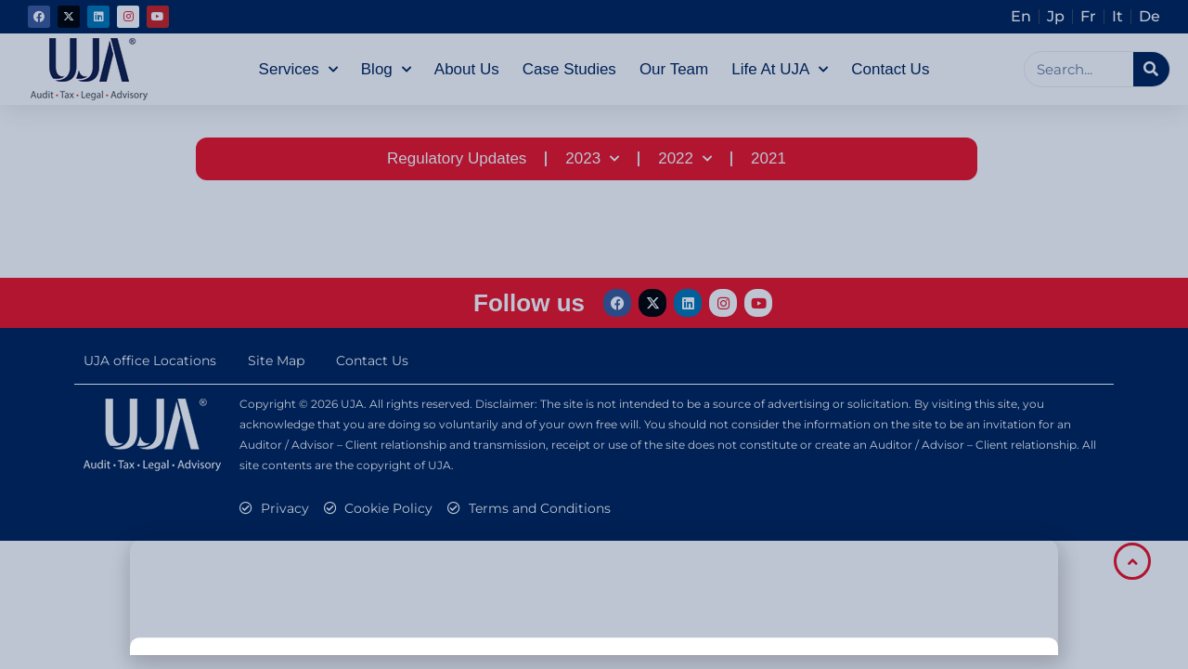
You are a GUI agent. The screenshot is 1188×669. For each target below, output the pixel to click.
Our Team (673, 69)
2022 (685, 159)
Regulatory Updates (456, 158)
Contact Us (890, 69)
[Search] (1151, 69)
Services (298, 70)
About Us (466, 69)
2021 (768, 158)
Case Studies (569, 69)
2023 (592, 159)
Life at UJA (779, 70)
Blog (386, 70)
